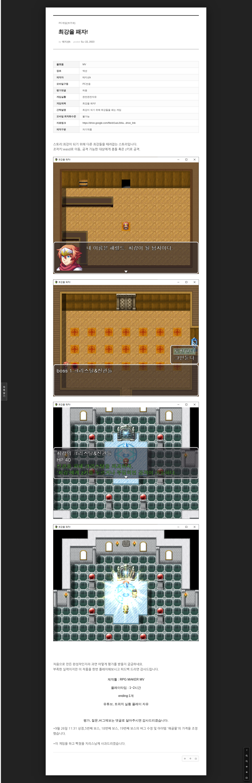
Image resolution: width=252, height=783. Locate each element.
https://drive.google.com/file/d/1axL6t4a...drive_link (108, 123)
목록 (4, 392)
